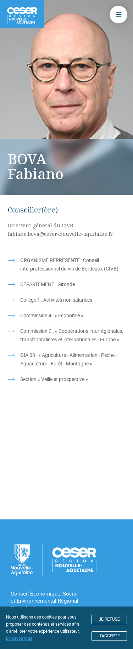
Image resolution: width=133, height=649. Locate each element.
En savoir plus (19, 638)
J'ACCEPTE (109, 635)
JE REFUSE (109, 619)
